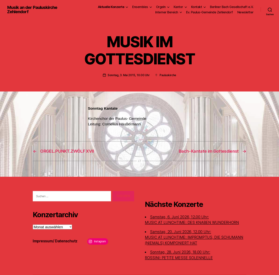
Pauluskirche (168, 75)
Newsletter (245, 12)
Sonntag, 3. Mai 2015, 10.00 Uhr (129, 75)
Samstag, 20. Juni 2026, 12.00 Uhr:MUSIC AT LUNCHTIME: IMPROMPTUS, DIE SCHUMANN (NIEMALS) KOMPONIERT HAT (194, 237)
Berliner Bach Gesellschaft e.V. (232, 7)
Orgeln (161, 7)
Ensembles (140, 7)
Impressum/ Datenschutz (55, 241)
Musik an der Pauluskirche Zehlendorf (32, 9)
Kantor (178, 7)
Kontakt (196, 7)
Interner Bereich (166, 12)
